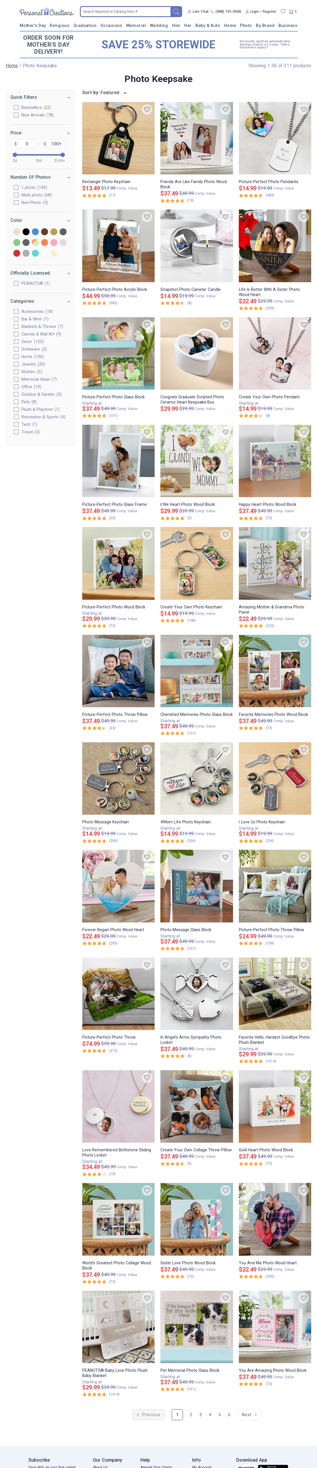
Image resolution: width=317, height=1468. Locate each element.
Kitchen (31, 371)
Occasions (111, 25)
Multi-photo (36, 195)
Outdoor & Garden (41, 394)
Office (31, 386)
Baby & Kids (207, 25)
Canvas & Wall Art (41, 334)
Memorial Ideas (39, 379)
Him (176, 25)
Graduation (85, 25)
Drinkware (34, 349)
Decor (32, 341)
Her (188, 25)
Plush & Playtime (40, 409)
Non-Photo (34, 202)
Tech (29, 424)
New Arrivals (37, 115)
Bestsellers (36, 107)
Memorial (136, 25)
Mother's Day (33, 25)
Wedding (159, 25)
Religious (59, 25)
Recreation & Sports (43, 417)
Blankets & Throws (42, 326)
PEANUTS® (35, 283)
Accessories (37, 311)
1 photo (34, 187)
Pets (29, 402)
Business (287, 25)
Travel (30, 432)
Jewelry (33, 364)
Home (230, 25)
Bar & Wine (35, 319)
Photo (246, 25)
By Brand (265, 25)
